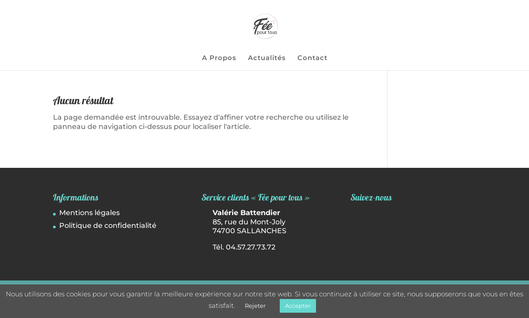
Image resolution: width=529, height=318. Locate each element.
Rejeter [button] (255, 305)
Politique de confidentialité (107, 225)
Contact (312, 58)
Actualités (267, 58)
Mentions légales (89, 212)
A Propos (219, 58)
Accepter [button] (298, 305)
